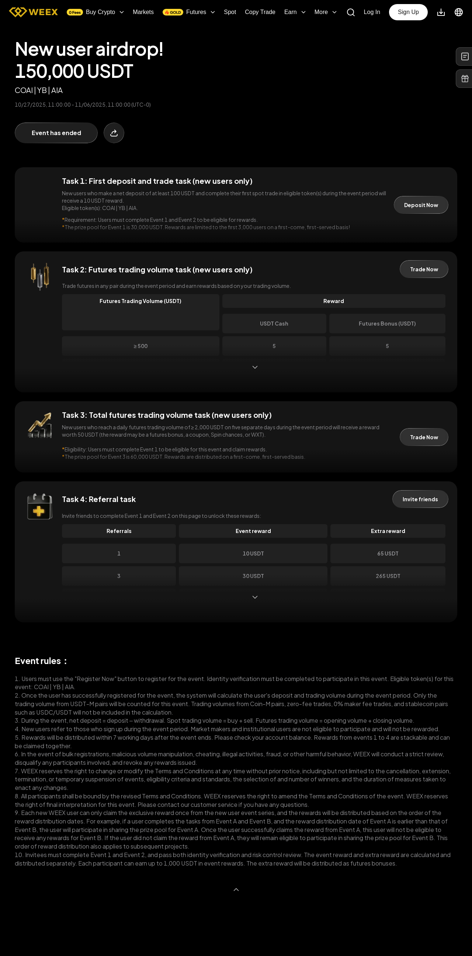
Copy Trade (260, 12)
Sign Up (408, 12)
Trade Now (424, 269)
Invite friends (420, 499)
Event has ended (56, 133)
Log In (372, 12)
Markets (143, 12)
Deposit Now (421, 205)
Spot (230, 12)
